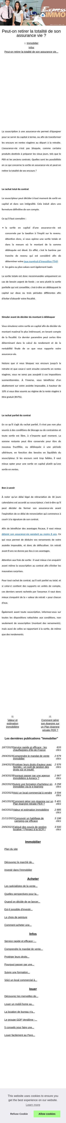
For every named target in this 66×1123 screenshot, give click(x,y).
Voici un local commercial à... (20, 980)
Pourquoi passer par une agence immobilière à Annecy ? (31, 776)
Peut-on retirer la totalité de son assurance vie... (31, 51)
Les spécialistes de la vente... (20, 886)
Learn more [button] (33, 1104)
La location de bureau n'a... (19, 1011)
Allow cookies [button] (47, 1113)
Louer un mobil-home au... (19, 1004)
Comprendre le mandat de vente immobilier (31, 757)
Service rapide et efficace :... (20, 941)
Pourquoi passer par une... (19, 964)
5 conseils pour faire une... (19, 1027)
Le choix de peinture (15, 917)
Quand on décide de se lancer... (22, 901)
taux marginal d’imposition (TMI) (41, 261)
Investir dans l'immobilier (18, 870)
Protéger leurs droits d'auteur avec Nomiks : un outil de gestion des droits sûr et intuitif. (32, 767)
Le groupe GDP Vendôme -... (20, 1019)
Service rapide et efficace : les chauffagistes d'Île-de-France (30, 748)
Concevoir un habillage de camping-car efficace (29, 819)
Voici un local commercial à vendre (32, 793)
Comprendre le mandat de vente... (23, 949)
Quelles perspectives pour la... (21, 894)
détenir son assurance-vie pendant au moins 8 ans (29, 534)
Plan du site (11, 849)
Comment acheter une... (18, 925)
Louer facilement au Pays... (19, 1035)
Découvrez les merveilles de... (21, 996)
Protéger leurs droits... (16, 956)
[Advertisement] (33, 89)
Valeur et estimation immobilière (12, 723)
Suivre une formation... (17, 972)
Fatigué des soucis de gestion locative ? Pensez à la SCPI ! (29, 828)
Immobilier (32, 43)
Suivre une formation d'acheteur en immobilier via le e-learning (32, 785)
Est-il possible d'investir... (18, 909)
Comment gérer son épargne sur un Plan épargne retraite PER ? (50, 725)
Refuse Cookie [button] (19, 1113)
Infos (31, 47)
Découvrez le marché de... (19, 862)
